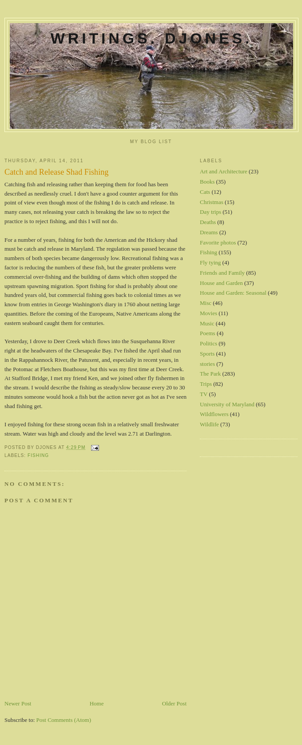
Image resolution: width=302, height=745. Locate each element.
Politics (208, 343)
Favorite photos (218, 242)
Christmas (211, 202)
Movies (208, 313)
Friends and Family (222, 272)
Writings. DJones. (151, 38)
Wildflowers (214, 414)
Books (207, 181)
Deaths (208, 222)
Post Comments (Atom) (63, 720)
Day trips (210, 211)
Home (97, 703)
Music (207, 323)
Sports (207, 353)
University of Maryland (227, 404)
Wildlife (209, 424)
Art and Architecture (223, 171)
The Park (210, 373)
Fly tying (210, 262)
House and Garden (221, 283)
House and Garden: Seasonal (233, 292)
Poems (207, 333)
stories (207, 363)
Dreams (209, 232)
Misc (205, 303)
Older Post (174, 703)
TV (203, 394)
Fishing (38, 455)
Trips (206, 384)
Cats (205, 191)
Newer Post (17, 703)
